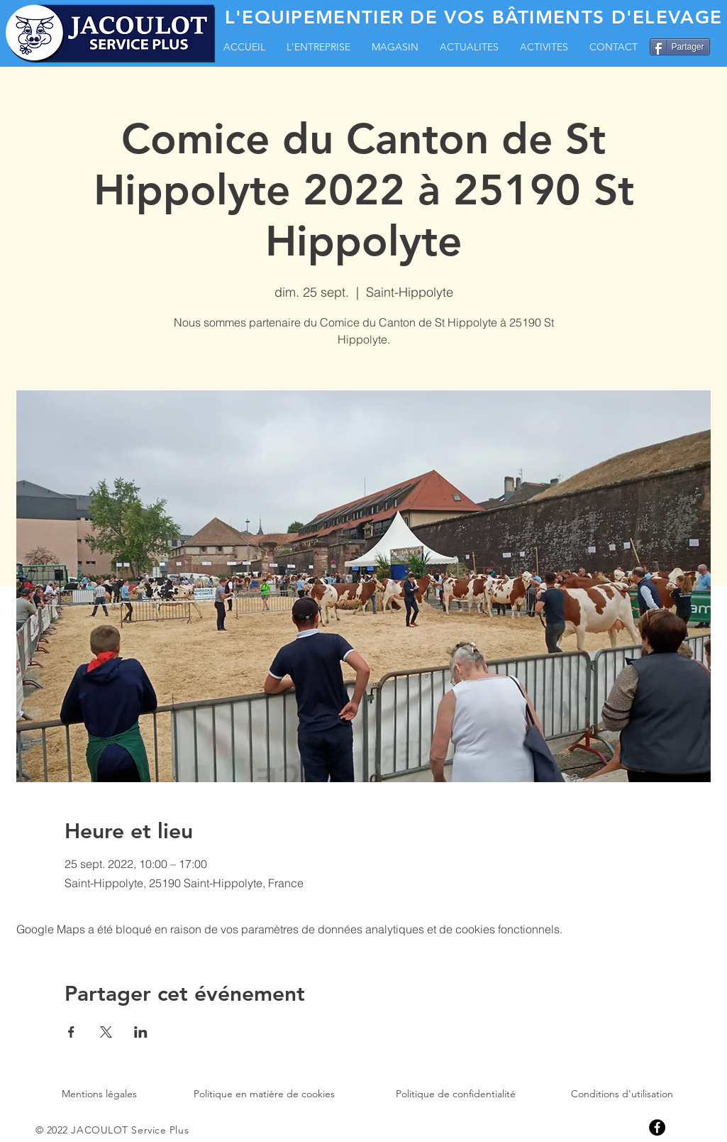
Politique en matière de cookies (264, 1093)
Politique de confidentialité (456, 1093)
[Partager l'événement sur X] (106, 1032)
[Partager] (680, 46)
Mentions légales (99, 1093)
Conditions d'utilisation (622, 1093)
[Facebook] (657, 1127)
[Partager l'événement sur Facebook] (71, 1032)
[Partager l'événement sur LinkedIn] (141, 1032)
